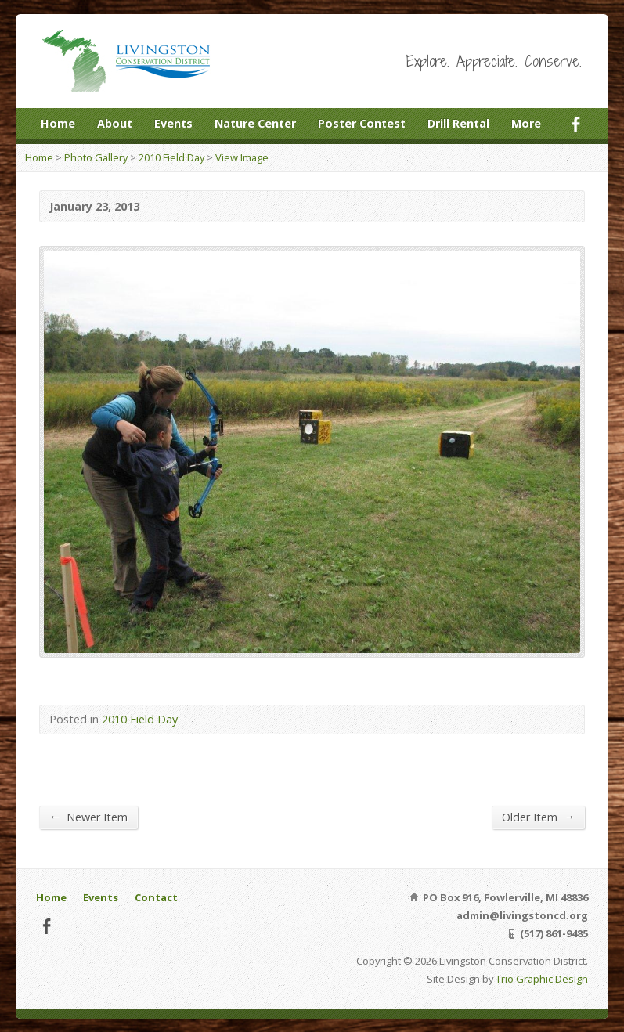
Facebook (576, 124)
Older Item (538, 817)
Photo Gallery (96, 157)
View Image (242, 157)
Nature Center (255, 123)
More (526, 123)
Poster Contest (362, 123)
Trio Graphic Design (542, 979)
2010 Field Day (171, 157)
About (114, 123)
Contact (156, 897)
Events (173, 123)
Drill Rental (458, 123)
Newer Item (88, 817)
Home (58, 123)
